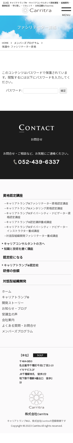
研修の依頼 (11, 271)
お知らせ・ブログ (14, 308)
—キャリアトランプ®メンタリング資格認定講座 (35, 208)
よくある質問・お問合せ (19, 326)
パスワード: (32, 91)
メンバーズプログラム (17, 331)
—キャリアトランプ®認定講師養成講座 (29, 222)
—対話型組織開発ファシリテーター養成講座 (32, 235)
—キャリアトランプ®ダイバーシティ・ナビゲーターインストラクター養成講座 (37, 228)
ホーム (6, 291)
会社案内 (8, 320)
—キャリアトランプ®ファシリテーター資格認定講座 (37, 203)
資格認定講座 (13, 196)
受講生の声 (10, 314)
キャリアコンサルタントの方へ (24, 244)
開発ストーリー (13, 303)
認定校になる (13, 257)
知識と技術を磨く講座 (18, 249)
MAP (40, 355)
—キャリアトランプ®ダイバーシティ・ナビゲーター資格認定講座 (39, 215)
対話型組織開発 (14, 281)
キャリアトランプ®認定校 (21, 265)
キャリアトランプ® (15, 297)
